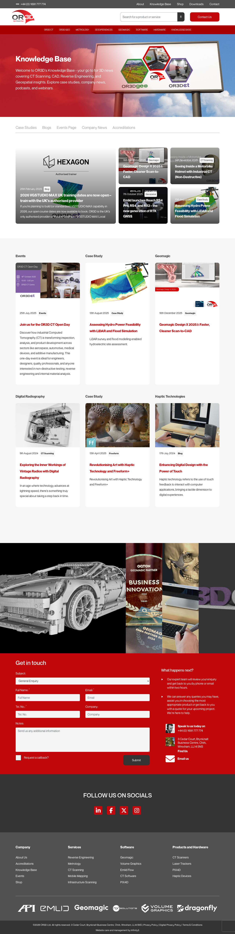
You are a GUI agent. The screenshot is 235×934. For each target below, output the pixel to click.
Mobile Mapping (78, 876)
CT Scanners (181, 857)
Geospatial (151, 194)
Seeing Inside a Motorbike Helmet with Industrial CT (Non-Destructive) (194, 171)
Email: (89, 690)
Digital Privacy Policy (170, 925)
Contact (214, 4)
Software (142, 29)
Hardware (160, 29)
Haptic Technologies (170, 396)
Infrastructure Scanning (82, 882)
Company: (91, 706)
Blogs (46, 127)
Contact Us (205, 17)
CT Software (128, 876)
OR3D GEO (64, 29)
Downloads (196, 4)
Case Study (202, 199)
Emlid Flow (127, 870)
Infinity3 (135, 930)
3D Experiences (104, 29)
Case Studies (26, 127)
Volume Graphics (130, 863)
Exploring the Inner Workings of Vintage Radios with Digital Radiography (43, 471)
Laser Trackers (182, 863)
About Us (21, 857)
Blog (47, 189)
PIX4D (124, 882)
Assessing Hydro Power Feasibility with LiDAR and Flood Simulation (194, 211)
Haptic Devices (182, 876)
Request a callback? (32, 757)
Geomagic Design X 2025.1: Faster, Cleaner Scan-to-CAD (143, 171)
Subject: (21, 673)
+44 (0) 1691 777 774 (31, 4)
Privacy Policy (150, 925)
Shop (180, 4)
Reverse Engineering (81, 857)
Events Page (66, 127)
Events (21, 256)
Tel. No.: (21, 706)
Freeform (114, 453)
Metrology (82, 29)
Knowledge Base (160, 4)
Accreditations (124, 127)
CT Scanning (207, 160)
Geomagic (124, 29)
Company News (94, 127)
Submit (136, 760)
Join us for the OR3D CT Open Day (45, 324)
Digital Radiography (30, 396)
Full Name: (23, 690)
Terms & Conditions (192, 925)
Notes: (20, 723)
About (140, 4)
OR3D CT (48, 29)
